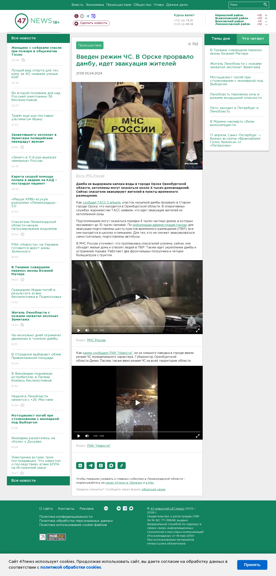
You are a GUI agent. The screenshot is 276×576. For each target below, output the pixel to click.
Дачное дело (177, 4)
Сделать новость (93, 23)
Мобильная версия (76, 16)
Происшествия (118, 4)
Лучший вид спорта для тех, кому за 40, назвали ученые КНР (37, 77)
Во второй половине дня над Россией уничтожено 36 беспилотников (37, 99)
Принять (252, 565)
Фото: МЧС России (90, 176)
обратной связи (153, 489)
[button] (80, 465)
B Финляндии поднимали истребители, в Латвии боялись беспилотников (37, 380)
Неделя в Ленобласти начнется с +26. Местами (37, 401)
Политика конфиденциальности (66, 516)
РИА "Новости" (99, 446)
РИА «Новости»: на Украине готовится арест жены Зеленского (37, 251)
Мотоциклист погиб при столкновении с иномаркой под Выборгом (236, 81)
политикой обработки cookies (70, 567)
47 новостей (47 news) (167, 509)
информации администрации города (160, 225)
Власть (77, 4)
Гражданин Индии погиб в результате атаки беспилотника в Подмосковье (37, 296)
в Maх (150, 483)
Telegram (125, 508)
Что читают (253, 38)
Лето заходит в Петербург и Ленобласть (234, 110)
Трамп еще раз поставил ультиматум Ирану (37, 120)
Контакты (66, 508)
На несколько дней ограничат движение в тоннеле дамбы (37, 340)
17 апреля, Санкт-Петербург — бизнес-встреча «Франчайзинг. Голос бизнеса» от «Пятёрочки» (236, 140)
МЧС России (96, 340)
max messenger (93, 16)
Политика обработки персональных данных (76, 520)
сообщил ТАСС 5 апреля (102, 202)
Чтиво (159, 4)
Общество (142, 4)
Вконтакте (106, 508)
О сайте (46, 508)
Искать (265, 4)
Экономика (95, 4)
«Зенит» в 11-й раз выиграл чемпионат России (37, 162)
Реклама (87, 508)
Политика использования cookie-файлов (73, 525)
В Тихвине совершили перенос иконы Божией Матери (236, 52)
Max (131, 508)
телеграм (88, 16)
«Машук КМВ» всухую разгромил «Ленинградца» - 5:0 (37, 206)
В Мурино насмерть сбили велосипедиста (232, 123)
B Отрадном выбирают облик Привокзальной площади (37, 359)
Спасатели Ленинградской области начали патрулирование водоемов (37, 228)
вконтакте (82, 16)
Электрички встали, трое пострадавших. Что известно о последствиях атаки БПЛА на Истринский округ (37, 465)
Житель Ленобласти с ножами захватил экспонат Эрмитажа (236, 65)
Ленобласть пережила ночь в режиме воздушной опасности (236, 96)
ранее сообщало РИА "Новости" (108, 353)
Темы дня (221, 38)
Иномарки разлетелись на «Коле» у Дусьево (37, 443)
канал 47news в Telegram (123, 483)
